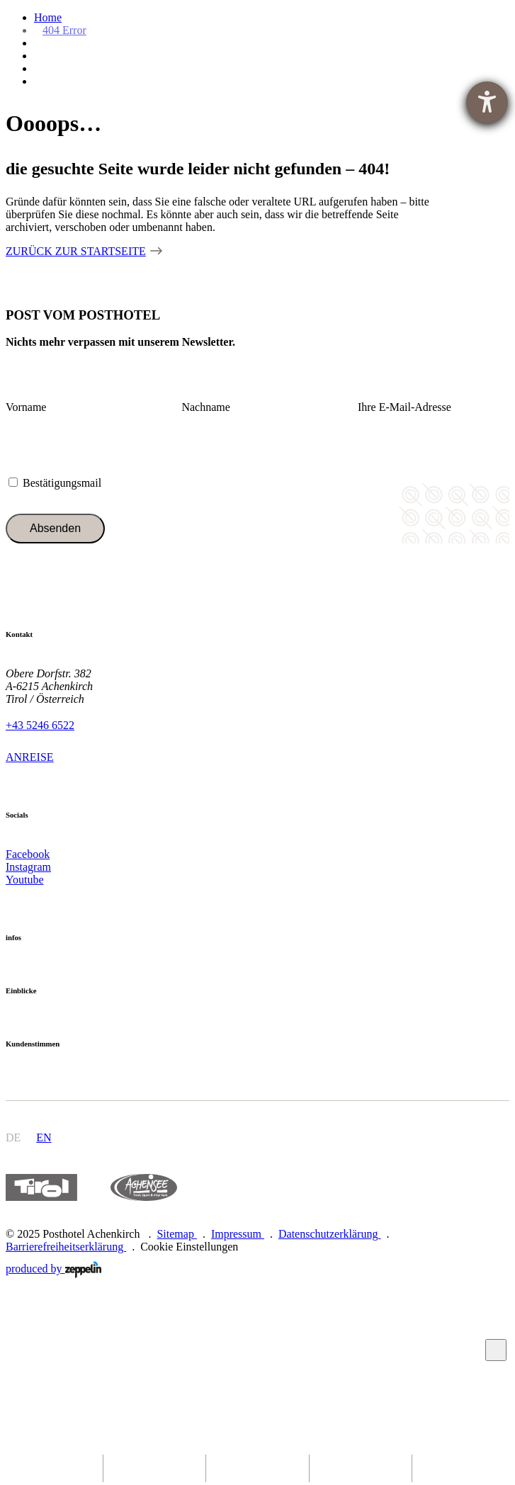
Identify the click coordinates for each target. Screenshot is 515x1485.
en (43, 1137)
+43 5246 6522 (40, 725)
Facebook (28, 854)
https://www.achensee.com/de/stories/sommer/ (144, 1188)
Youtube (25, 880)
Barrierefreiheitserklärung (66, 1247)
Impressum (237, 1234)
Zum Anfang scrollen (496, 1350)
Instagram (28, 867)
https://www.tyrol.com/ (41, 1188)
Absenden (55, 528)
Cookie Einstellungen (189, 1247)
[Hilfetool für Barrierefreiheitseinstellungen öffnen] (487, 102)
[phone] (257, 1468)
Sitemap (176, 1234)
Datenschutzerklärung (329, 1234)
